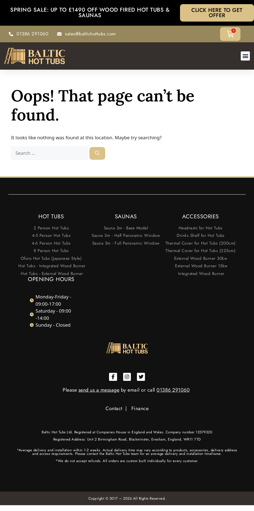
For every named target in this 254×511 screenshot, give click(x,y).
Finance (140, 408)
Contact (113, 408)
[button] (245, 56)
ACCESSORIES (200, 217)
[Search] (97, 154)
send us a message (99, 390)
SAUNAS (126, 217)
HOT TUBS (51, 217)
